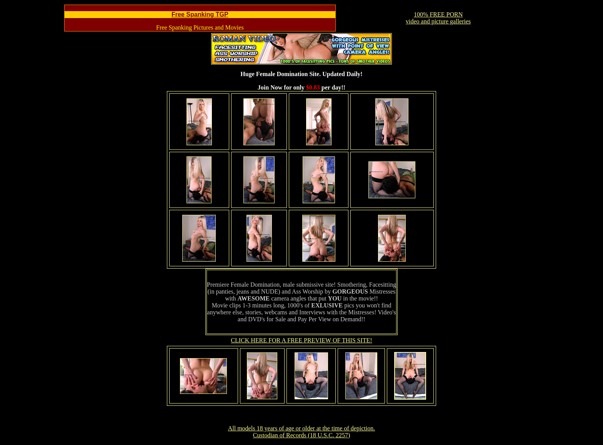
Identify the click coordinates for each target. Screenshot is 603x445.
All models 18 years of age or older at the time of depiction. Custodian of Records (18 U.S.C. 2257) (301, 431)
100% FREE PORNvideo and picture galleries (438, 18)
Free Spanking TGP (200, 14)
